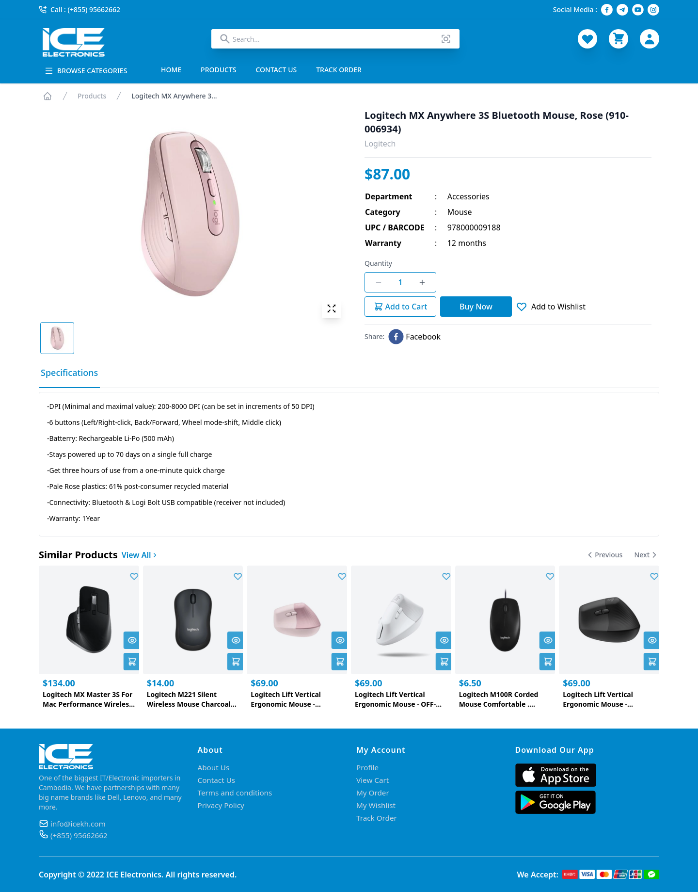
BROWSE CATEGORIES (86, 70)
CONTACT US (276, 69)
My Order (373, 792)
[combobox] (335, 39)
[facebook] (414, 336)
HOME (171, 69)
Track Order (377, 817)
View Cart (373, 780)
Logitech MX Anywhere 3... (174, 95)
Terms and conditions (237, 792)
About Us (214, 767)
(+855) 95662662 (80, 835)
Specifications (69, 372)
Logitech (380, 143)
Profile (368, 767)
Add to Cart (401, 306)
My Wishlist (376, 805)
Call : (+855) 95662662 (79, 9)
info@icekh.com (79, 823)
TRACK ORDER (339, 69)
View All (140, 555)
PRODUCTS (218, 69)
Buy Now (476, 306)
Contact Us (217, 780)
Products (92, 95)
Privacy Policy (222, 805)
